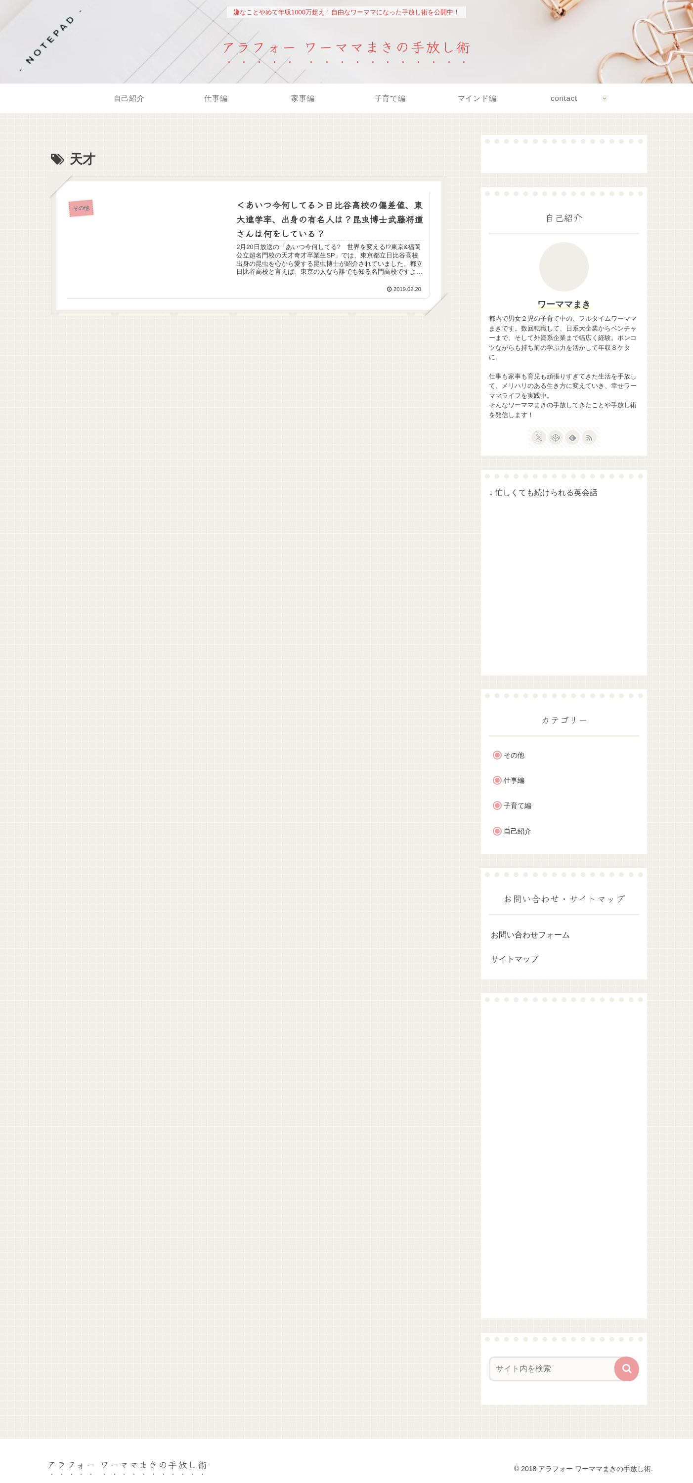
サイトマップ (514, 959)
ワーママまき (564, 304)
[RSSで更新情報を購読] (589, 437)
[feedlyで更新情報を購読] (572, 437)
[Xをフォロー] (538, 437)
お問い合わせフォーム (530, 935)
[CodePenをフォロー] (555, 437)
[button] (626, 1368)
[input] (558, 1368)
